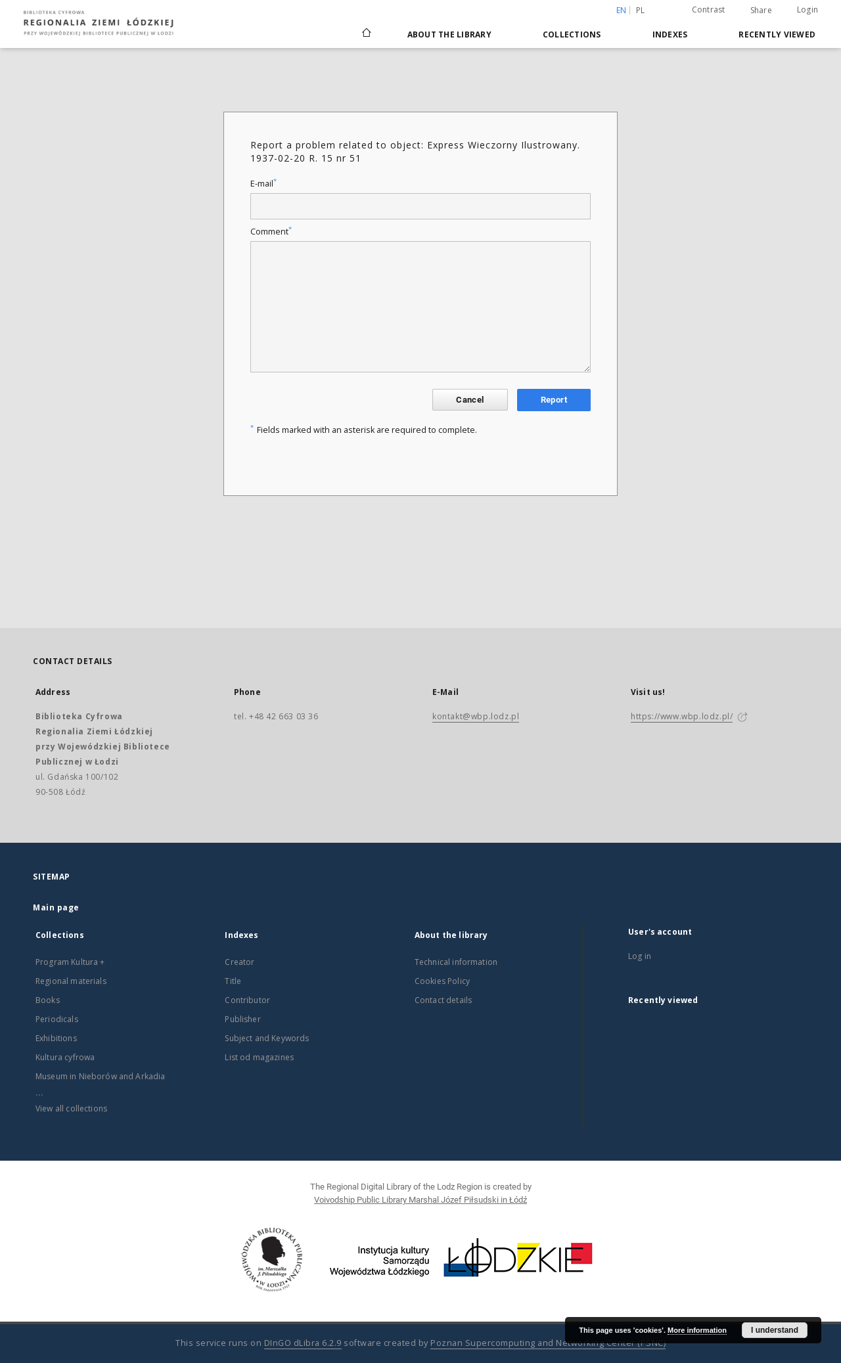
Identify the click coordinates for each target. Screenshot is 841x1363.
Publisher (242, 1019)
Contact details (443, 1000)
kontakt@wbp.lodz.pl (475, 716)
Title (233, 981)
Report (554, 400)
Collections (572, 34)
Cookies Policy (442, 981)
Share (761, 10)
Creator (239, 962)
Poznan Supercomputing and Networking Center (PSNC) (548, 1343)
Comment (271, 231)
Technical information (456, 962)
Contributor (247, 1000)
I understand (774, 1330)
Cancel (470, 400)
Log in (639, 956)
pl (640, 10)
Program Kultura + (70, 962)
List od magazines (259, 1057)
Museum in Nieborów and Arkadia (100, 1076)
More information (697, 1330)
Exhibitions (56, 1038)
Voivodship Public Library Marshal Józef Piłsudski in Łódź (420, 1200)
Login (807, 9)
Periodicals (56, 1019)
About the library (449, 34)
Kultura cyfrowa (65, 1057)
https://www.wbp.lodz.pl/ (682, 716)
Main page (56, 907)
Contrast (708, 9)
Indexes (670, 34)
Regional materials (70, 981)
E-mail (263, 183)
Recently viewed (777, 34)
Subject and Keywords (267, 1038)
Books (47, 1000)
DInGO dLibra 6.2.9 (303, 1343)
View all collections (71, 1108)
